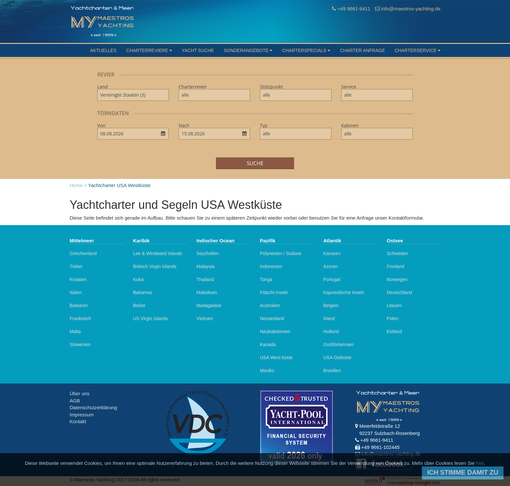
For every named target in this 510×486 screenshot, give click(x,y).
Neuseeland (272, 318)
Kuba (138, 279)
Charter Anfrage (362, 50)
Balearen (79, 305)
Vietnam (204, 318)
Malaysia (205, 266)
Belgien (331, 305)
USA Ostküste (337, 357)
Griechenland (83, 253)
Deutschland (399, 292)
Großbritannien (338, 344)
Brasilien (332, 370)
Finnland (395, 266)
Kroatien (78, 279)
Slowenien (80, 344)
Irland (329, 318)
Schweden (397, 253)
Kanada (267, 344)
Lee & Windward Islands (157, 253)
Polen (392, 318)
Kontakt (78, 421)
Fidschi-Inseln (274, 292)
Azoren (330, 266)
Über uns (79, 393)
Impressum (82, 414)
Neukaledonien (275, 331)
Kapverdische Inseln (343, 292)
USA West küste (276, 357)
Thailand (205, 279)
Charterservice (417, 50)
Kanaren (332, 253)
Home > (78, 185)
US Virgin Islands (150, 318)
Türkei (76, 266)
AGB (75, 400)
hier (480, 463)
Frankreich (80, 318)
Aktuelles (103, 50)
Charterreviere (149, 50)
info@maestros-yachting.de (410, 8)
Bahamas (142, 292)
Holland (331, 331)
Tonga (266, 279)
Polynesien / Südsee (281, 253)
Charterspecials (306, 50)
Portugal (331, 279)
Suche (255, 163)
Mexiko (267, 370)
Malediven (206, 292)
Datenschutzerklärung (93, 407)
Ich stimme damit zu (462, 472)
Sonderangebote (248, 50)
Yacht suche (198, 50)
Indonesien (271, 266)
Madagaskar (208, 305)
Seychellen (207, 253)
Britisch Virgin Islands (155, 266)
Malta (75, 331)
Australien (270, 305)
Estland (394, 331)
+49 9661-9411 (353, 8)
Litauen (394, 305)
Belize (139, 305)
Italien (76, 292)
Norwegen (397, 279)
